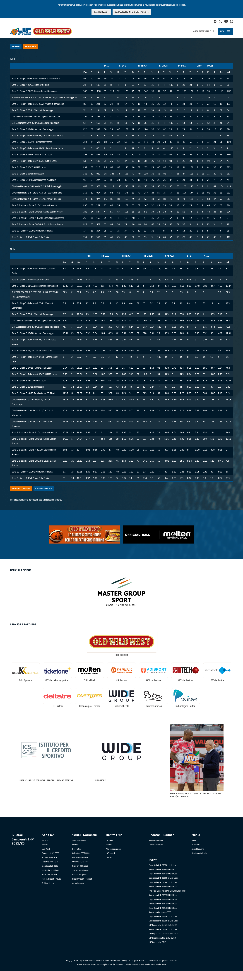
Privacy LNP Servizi (136, 960)
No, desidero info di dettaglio (131, 12)
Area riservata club (203, 31)
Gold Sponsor (25, 680)
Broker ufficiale (121, 706)
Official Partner (153, 680)
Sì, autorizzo (100, 12)
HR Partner (121, 680)
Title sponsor (121, 654)
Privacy (124, 960)
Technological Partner (89, 706)
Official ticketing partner (57, 680)
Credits (174, 960)
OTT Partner (57, 706)
